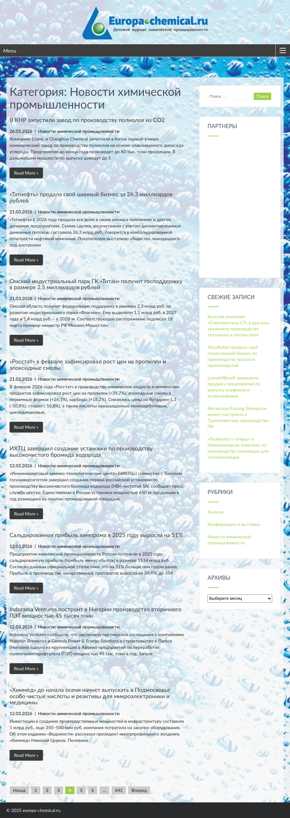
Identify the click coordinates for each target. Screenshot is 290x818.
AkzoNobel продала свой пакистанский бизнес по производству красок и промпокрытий (233, 356)
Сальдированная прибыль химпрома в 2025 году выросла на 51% (96, 534)
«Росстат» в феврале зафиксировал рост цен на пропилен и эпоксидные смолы (88, 364)
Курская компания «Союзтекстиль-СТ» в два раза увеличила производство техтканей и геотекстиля (238, 325)
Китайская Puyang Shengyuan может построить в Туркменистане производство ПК (238, 417)
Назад (19, 790)
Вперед (139, 790)
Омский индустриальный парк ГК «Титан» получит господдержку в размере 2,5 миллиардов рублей (96, 284)
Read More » (26, 173)
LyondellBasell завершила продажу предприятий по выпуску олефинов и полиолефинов (234, 386)
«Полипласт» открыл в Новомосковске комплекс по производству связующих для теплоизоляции (238, 448)
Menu (9, 50)
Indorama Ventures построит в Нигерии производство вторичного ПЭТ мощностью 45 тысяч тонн (95, 612)
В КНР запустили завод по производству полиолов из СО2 (87, 119)
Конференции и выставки (234, 524)
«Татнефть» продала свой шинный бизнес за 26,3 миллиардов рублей (91, 197)
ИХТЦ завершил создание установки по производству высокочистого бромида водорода (81, 451)
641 (119, 790)
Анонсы (215, 511)
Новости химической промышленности (78, 131)
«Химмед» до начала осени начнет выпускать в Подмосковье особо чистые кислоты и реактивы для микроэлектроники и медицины (90, 696)
